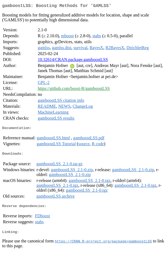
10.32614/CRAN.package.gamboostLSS (73, 60)
